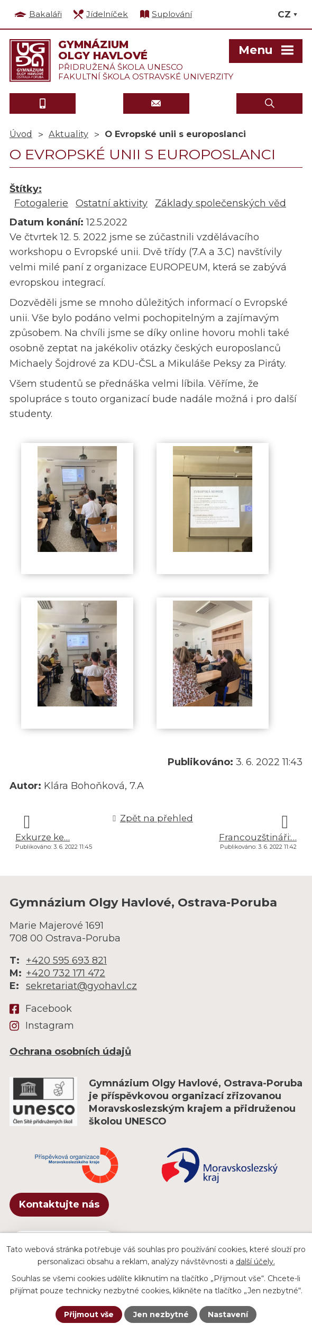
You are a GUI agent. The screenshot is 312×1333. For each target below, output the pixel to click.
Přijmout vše (89, 1314)
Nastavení (228, 1314)
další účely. (255, 1261)
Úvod (21, 134)
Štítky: (26, 189)
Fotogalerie (41, 203)
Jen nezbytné (161, 1314)
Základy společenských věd (220, 203)
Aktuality (68, 134)
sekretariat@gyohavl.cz (81, 986)
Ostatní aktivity (112, 203)
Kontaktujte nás (59, 1204)
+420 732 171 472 (65, 973)
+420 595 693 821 (66, 960)
